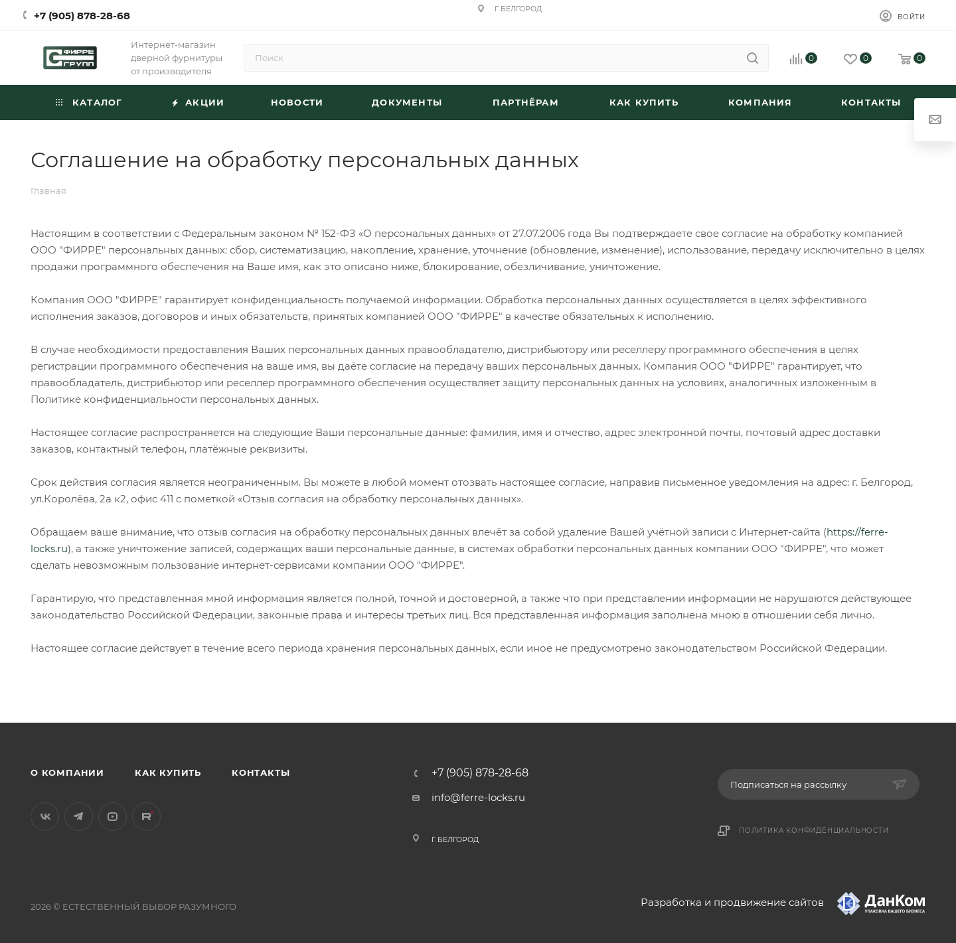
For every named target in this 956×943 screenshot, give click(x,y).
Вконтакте (45, 816)
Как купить (168, 772)
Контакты (260, 772)
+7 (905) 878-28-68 (82, 15)
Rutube (146, 816)
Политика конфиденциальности (814, 830)
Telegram (78, 816)
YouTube (112, 816)
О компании (67, 772)
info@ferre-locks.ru (478, 797)
